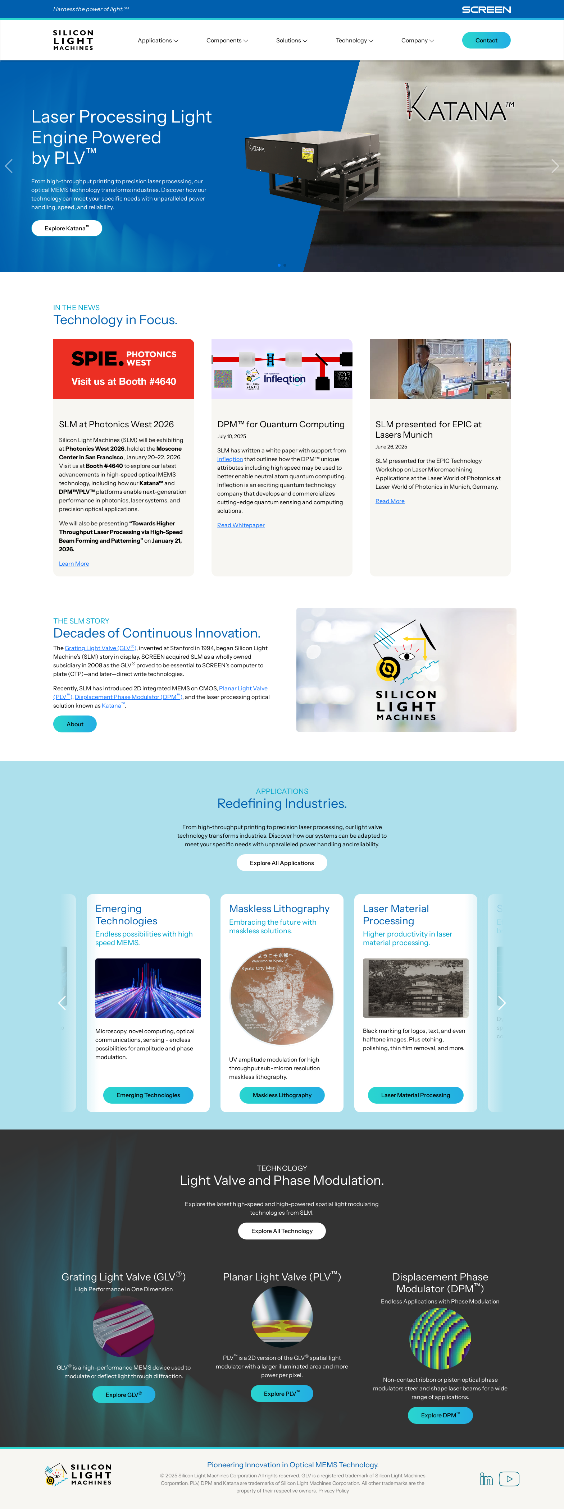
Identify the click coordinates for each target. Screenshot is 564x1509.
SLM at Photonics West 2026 (116, 424)
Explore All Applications (282, 862)
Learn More (74, 563)
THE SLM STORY (81, 621)
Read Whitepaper (241, 525)
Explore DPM (440, 1415)
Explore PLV (282, 1393)
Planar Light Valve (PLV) (282, 1277)
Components (227, 40)
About (75, 724)
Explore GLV (124, 1394)
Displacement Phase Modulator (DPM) (128, 696)
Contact (486, 40)
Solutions (292, 40)
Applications (158, 40)
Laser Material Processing (396, 914)
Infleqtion (230, 459)
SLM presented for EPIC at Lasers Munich (429, 429)
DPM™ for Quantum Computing (281, 424)
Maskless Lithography (279, 908)
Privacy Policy (333, 1490)
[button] (14, 166)
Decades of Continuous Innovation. (157, 633)
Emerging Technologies (126, 914)
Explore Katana (67, 228)
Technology (355, 40)
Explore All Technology (282, 1230)
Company (418, 40)
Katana (113, 705)
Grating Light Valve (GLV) (100, 648)
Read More (390, 501)
